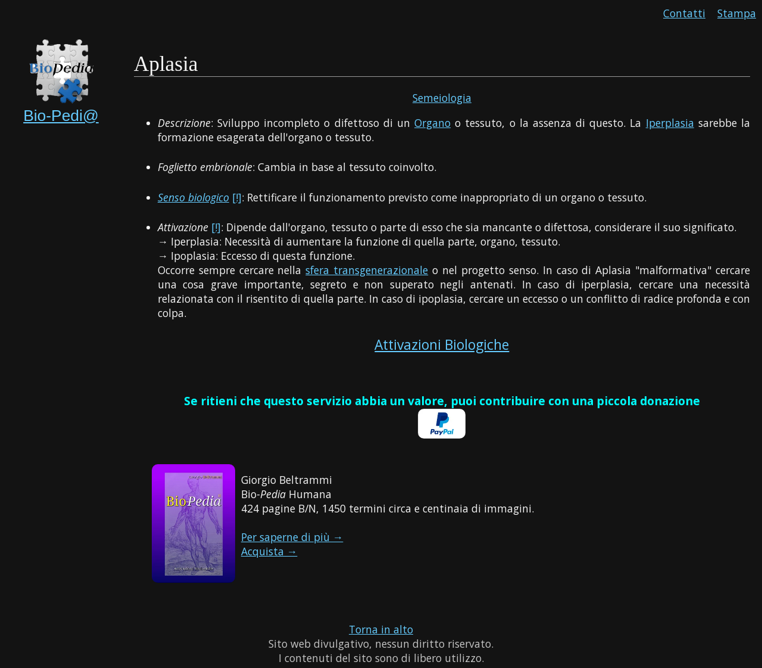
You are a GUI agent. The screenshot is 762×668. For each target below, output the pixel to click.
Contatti (684, 13)
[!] (237, 197)
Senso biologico (193, 197)
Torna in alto (381, 629)
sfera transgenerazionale (366, 270)
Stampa (736, 13)
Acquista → (269, 551)
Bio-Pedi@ (61, 116)
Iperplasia (670, 123)
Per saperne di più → (292, 537)
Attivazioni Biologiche (441, 344)
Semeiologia (442, 98)
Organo (432, 123)
